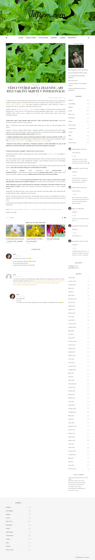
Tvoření (62, 37)
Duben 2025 (71, 309)
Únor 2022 (71, 444)
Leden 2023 (71, 405)
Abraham (70, 100)
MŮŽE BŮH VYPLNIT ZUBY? (74, 480)
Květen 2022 (71, 433)
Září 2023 (70, 376)
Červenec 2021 (72, 468)
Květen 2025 (71, 306)
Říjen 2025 (71, 288)
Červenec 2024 (72, 341)
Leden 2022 (71, 447)
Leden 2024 (71, 362)
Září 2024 (70, 334)
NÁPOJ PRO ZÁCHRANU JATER (75, 482)
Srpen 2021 (71, 465)
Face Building (43, 37)
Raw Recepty (72, 37)
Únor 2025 (71, 316)
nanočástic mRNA (52, 154)
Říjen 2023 (71, 373)
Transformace (72, 128)
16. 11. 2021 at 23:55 (17, 255)
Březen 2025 (71, 313)
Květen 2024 (71, 348)
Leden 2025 (71, 320)
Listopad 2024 (72, 327)
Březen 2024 (71, 355)
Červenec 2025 (72, 299)
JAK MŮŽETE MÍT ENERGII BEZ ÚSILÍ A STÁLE (78, 477)
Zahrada (54, 37)
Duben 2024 (71, 352)
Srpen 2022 (71, 422)
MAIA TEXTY (71, 114)
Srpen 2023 (71, 380)
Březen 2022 (71, 440)
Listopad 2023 (72, 369)
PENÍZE (70, 121)
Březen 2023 (71, 398)
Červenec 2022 (72, 426)
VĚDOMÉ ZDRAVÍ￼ (53, 239)
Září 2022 (70, 419)
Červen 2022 (71, 430)
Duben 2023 (71, 394)
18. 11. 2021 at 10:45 (20, 296)
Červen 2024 (71, 345)
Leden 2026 (71, 277)
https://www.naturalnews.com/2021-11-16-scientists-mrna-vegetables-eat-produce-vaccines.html (35, 209)
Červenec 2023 (72, 384)
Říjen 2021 (71, 458)
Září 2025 (70, 292)
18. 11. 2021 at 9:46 (17, 276)
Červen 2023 (71, 387)
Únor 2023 (71, 401)
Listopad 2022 (72, 412)
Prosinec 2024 (72, 323)
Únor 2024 (71, 359)
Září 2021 (70, 461)
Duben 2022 (71, 437)
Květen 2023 (71, 391)
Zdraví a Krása (31, 37)
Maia (12, 217)
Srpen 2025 (71, 295)
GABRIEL (70, 107)
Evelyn (74, 149)
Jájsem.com (47, 13)
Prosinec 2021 (72, 451)
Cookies (87, 557)
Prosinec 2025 (72, 281)
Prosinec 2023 (72, 366)
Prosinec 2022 (72, 408)
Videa (69, 135)
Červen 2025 (71, 302)
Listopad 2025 (72, 284)
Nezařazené (36, 85)
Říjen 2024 (71, 330)
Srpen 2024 (71, 338)
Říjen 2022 (71, 415)
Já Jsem (21, 37)
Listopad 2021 (72, 454)
